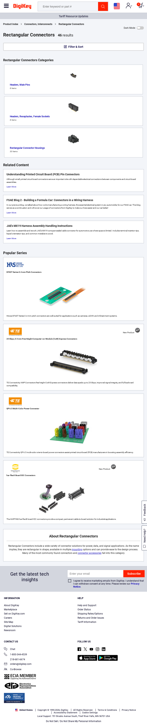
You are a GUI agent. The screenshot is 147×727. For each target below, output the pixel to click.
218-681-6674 (14, 659)
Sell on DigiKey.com (14, 613)
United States (24, 710)
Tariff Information (87, 622)
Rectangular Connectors (71, 24)
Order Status (84, 609)
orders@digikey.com (18, 664)
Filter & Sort (75, 46)
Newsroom (10, 630)
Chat (9, 649)
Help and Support (87, 605)
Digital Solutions (13, 626)
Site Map (8, 622)
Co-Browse (12, 670)
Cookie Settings (90, 712)
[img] (22, 7)
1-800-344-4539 (15, 655)
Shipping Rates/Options (90, 613)
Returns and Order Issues (91, 617)
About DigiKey (11, 605)
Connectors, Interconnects (38, 24)
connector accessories (89, 553)
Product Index (10, 24)
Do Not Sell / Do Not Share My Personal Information (73, 721)
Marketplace (10, 609)
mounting (77, 549)
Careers (8, 617)
